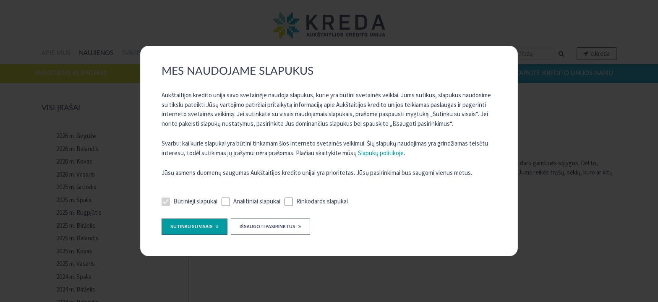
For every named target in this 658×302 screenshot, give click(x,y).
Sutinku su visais (192, 226)
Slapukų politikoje (381, 153)
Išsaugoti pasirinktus (268, 226)
